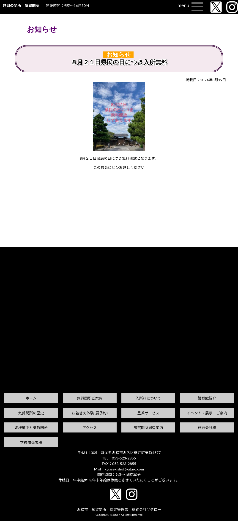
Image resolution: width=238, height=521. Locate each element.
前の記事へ (12, 255)
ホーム (31, 398)
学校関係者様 (31, 442)
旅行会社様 (207, 427)
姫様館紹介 (207, 398)
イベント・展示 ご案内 (207, 413)
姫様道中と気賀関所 (30, 427)
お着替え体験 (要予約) (90, 413)
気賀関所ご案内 (89, 398)
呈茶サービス (148, 413)
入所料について (148, 398)
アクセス (89, 427)
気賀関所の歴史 (31, 413)
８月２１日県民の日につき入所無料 (119, 62)
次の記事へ (226, 251)
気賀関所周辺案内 (148, 427)
